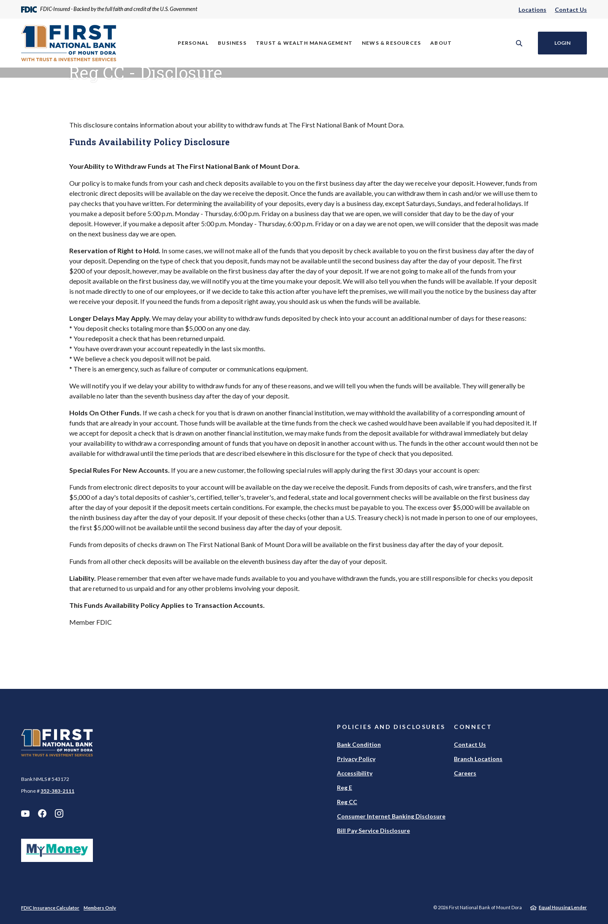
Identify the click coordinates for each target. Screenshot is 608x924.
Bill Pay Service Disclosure (373, 830)
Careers (465, 773)
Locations (532, 9)
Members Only (100, 907)
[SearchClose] (519, 43)
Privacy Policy (356, 758)
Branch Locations (478, 758)
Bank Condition (359, 744)
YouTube (25, 813)
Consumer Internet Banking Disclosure (391, 816)
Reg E (344, 787)
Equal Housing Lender (563, 907)
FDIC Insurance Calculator (50, 907)
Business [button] (232, 43)
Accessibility (354, 773)
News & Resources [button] (391, 43)
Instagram (59, 813)
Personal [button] (193, 43)
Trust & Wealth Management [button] (304, 43)
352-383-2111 (57, 791)
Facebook (42, 813)
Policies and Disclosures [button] (391, 726)
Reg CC (347, 801)
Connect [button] (473, 726)
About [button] (441, 43)
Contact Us (571, 9)
